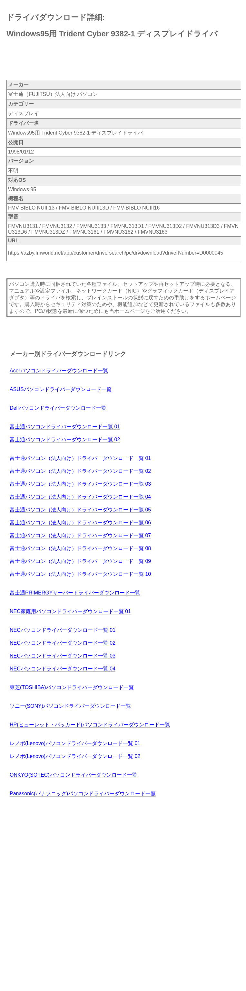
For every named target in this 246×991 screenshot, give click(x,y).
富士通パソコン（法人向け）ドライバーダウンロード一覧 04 (80, 497)
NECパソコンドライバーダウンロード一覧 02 (62, 643)
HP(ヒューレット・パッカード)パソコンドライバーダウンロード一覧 (90, 724)
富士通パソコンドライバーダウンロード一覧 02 (65, 439)
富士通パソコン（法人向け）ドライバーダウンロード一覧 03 (80, 484)
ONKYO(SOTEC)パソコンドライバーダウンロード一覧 (73, 775)
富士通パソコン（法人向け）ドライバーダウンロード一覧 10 (80, 574)
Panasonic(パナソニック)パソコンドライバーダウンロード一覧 (83, 793)
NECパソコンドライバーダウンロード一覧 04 (62, 668)
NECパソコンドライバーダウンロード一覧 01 (62, 630)
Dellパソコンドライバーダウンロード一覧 (58, 408)
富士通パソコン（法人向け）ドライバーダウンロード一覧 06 (80, 522)
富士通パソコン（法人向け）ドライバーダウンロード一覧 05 (80, 509)
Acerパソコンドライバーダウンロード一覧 (59, 370)
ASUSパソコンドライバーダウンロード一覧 (61, 389)
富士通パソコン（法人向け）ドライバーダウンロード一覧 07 (80, 535)
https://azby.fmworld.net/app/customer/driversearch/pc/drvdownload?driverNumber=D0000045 (115, 253)
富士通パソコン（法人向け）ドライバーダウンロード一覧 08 (80, 548)
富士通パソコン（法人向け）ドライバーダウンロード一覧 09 (80, 561)
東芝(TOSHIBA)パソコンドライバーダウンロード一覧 (72, 687)
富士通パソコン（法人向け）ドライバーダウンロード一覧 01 (80, 458)
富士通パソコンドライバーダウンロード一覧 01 (65, 426)
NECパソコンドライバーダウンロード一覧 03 (62, 656)
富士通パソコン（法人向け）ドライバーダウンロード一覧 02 (80, 471)
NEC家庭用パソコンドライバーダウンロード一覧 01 (70, 611)
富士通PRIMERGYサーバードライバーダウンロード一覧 (75, 592)
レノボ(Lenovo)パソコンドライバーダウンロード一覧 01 (75, 743)
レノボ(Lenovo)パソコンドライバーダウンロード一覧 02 (75, 756)
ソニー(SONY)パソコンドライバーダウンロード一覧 (70, 706)
